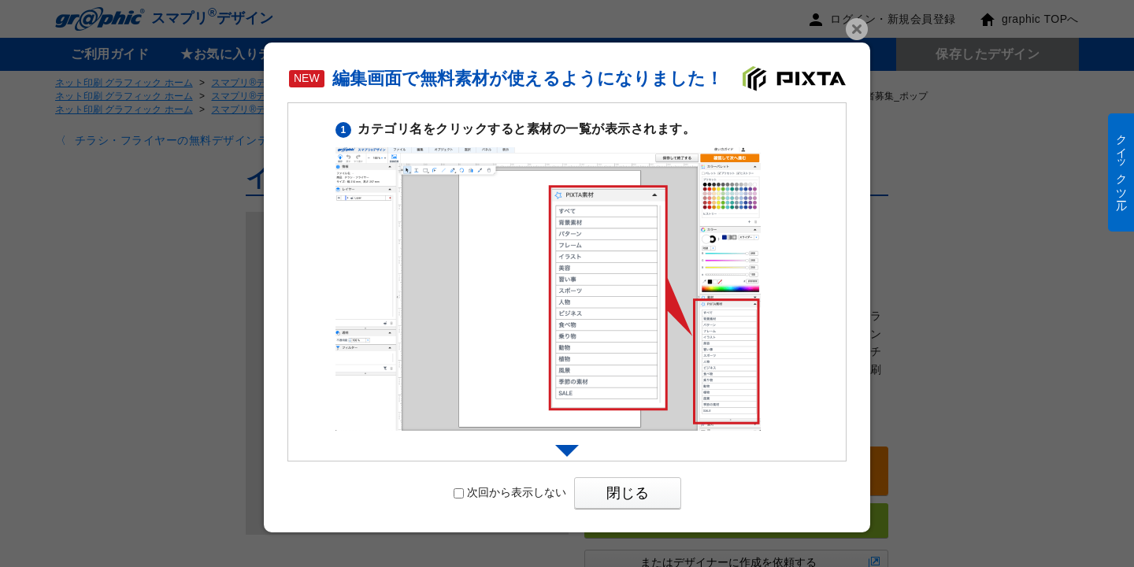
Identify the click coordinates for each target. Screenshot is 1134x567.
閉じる (627, 493)
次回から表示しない (510, 492)
